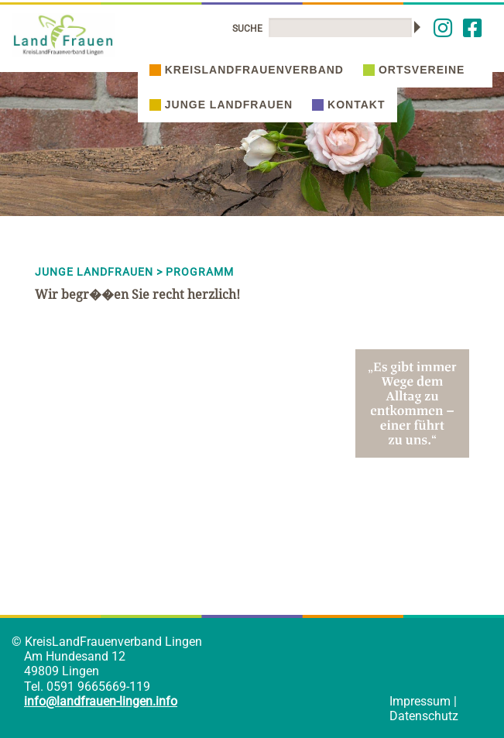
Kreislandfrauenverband (246, 70)
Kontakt (348, 104)
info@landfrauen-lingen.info (100, 701)
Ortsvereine (414, 70)
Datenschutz (423, 716)
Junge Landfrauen (221, 104)
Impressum (420, 701)
